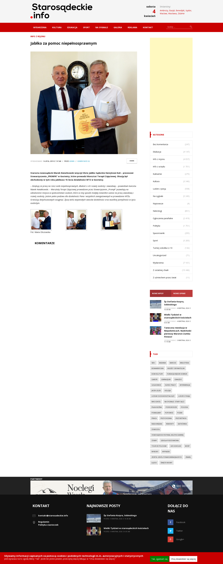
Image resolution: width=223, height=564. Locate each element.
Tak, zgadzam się (159, 559)
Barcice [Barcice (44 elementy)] (173, 363)
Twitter (175, 531)
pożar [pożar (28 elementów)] (179, 413)
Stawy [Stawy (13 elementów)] (154, 440)
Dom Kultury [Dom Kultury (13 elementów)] (157, 374)
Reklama (132, 27)
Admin (71, 161)
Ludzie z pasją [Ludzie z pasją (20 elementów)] (184, 396)
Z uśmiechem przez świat (164, 277)
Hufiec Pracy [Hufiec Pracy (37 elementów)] (170, 385)
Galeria (118, 27)
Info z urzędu (159, 166)
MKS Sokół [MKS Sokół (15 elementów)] (156, 402)
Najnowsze (158, 203)
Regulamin (43, 521)
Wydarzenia (40, 27)
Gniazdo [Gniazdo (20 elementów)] (178, 379)
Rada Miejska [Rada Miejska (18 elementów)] (157, 424)
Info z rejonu (37, 36)
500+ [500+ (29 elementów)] (153, 363)
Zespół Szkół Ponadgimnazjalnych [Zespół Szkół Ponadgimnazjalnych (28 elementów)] (167, 457)
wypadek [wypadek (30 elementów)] (166, 451)
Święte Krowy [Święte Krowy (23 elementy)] (166, 463)
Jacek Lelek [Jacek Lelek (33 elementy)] (156, 390)
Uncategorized (159, 255)
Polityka (156, 225)
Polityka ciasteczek (48, 524)
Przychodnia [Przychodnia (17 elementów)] (166, 418)
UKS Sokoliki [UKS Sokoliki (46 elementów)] (176, 446)
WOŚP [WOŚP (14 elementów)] (187, 446)
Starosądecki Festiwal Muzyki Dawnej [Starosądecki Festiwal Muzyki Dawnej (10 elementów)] (167, 435)
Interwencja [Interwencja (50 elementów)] (185, 385)
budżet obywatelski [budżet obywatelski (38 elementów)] (176, 368)
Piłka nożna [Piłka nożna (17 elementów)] (157, 407)
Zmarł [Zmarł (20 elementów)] (188, 457)
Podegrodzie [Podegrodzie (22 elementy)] (171, 407)
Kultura (57, 27)
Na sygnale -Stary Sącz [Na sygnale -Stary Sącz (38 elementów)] (174, 402)
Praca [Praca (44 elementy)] (154, 418)
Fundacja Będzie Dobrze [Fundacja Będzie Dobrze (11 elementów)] (177, 374)
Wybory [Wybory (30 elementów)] (155, 451)
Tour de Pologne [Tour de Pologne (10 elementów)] (159, 446)
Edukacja (72, 27)
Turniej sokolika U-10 (162, 248)
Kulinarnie (157, 174)
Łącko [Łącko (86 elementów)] (154, 463)
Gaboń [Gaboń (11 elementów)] (154, 379)
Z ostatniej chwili (160, 270)
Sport (86, 27)
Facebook (176, 522)
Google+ (176, 539)
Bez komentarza (160, 144)
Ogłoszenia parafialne (163, 218)
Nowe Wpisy (158, 293)
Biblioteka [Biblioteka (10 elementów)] (184, 363)
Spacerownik (159, 233)
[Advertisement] (171, 80)
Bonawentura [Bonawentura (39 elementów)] (158, 368)
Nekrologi (157, 211)
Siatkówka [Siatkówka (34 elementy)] (182, 424)
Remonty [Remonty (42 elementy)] (170, 424)
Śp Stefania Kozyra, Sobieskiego (120, 515)
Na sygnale (101, 27)
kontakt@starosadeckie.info (53, 515)
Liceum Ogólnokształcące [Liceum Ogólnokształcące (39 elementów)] (163, 396)
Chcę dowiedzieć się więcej (183, 559)
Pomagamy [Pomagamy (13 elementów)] (156, 413)
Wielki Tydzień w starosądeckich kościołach (126, 528)
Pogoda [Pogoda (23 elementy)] (184, 407)
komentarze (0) (84, 161)
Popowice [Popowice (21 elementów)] (169, 413)
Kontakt (148, 27)
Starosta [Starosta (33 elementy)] (156, 429)
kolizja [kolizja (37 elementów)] (168, 390)
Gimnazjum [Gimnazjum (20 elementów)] (166, 379)
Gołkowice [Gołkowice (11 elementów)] (156, 385)
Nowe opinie (179, 293)
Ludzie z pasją (159, 188)
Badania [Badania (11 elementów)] (162, 363)
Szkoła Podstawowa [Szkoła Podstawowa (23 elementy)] (170, 440)
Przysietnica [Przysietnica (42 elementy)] (181, 418)
